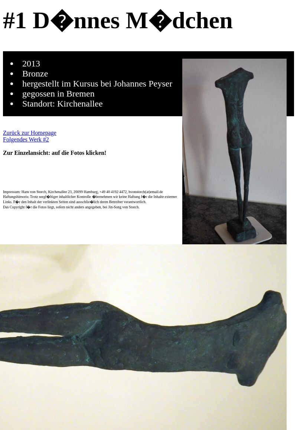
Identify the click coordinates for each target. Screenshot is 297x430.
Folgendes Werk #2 (26, 139)
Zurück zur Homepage (29, 133)
